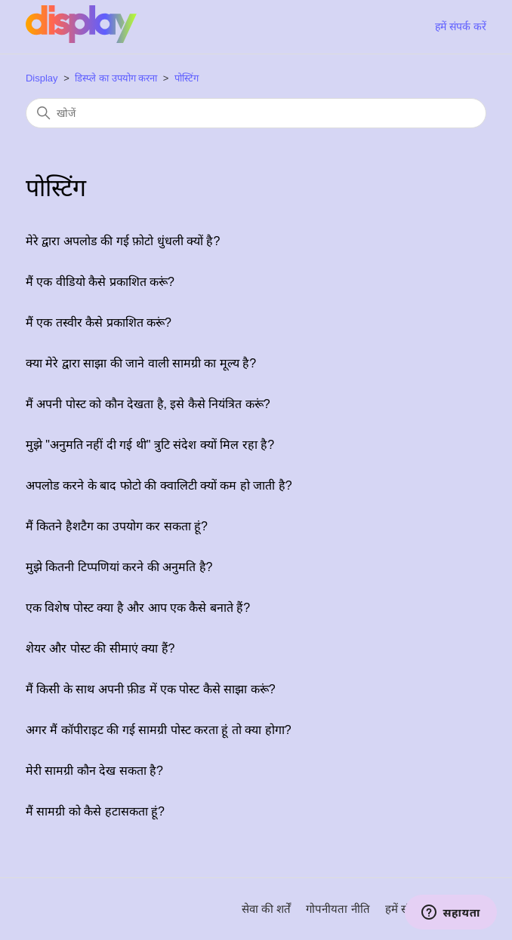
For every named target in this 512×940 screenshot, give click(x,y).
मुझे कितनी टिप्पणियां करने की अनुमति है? (119, 567)
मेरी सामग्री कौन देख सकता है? (94, 770)
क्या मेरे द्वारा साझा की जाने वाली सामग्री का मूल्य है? (141, 363)
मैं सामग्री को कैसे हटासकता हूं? (95, 811)
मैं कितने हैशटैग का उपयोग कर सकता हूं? (117, 526)
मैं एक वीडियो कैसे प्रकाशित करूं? (100, 281)
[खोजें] (256, 113)
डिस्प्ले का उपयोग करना (116, 78)
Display (42, 78)
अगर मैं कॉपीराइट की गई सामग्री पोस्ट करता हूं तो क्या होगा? (158, 729)
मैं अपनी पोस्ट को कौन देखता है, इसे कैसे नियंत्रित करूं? (148, 404)
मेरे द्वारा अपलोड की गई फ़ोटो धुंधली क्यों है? (123, 241)
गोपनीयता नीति (337, 908)
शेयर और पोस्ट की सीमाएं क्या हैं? (100, 648)
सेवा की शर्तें (266, 908)
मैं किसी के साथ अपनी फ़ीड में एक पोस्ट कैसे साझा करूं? (151, 689)
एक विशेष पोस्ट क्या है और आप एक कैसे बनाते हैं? (138, 607)
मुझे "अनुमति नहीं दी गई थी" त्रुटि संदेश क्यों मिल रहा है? (150, 444)
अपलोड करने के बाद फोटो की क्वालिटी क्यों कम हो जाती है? (159, 485)
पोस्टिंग (186, 78)
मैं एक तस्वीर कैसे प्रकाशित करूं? (98, 322)
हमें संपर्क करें (460, 26)
